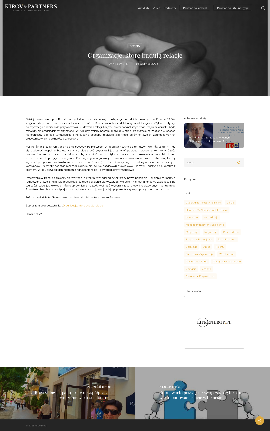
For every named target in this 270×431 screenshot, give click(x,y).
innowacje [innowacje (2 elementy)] (192, 217)
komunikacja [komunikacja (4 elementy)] (211, 217)
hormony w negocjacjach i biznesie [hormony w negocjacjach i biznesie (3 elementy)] (207, 210)
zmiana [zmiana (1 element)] (206, 268)
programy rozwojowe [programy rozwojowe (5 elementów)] (199, 239)
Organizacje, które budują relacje (83, 205)
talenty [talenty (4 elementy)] (220, 246)
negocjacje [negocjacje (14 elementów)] (210, 232)
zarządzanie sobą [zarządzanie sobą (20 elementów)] (196, 261)
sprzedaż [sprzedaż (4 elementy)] (191, 246)
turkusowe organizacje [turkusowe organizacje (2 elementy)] (199, 254)
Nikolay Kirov (120, 63)
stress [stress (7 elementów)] (206, 246)
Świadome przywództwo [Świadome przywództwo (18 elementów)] (200, 276)
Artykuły (135, 45)
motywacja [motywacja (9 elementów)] (192, 232)
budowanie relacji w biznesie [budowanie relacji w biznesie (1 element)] (203, 202)
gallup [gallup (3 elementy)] (230, 202)
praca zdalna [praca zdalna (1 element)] (231, 232)
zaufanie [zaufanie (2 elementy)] (191, 268)
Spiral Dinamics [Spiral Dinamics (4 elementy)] (227, 239)
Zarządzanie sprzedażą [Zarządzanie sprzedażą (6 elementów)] (227, 261)
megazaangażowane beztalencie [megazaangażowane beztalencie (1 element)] (205, 224)
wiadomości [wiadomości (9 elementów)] (226, 254)
